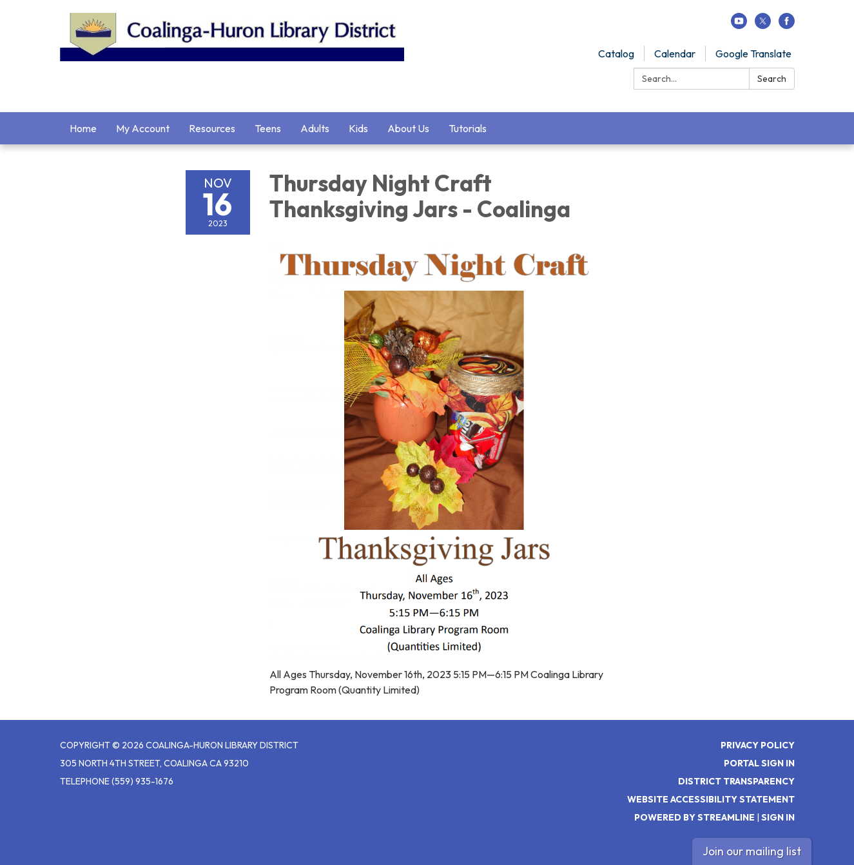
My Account (143, 128)
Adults (314, 128)
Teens (268, 128)
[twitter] (763, 25)
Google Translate (753, 53)
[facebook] (787, 25)
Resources (212, 128)
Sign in (778, 817)
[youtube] (739, 25)
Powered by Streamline (694, 817)
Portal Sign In (759, 763)
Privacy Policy (758, 745)
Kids (358, 128)
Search (771, 78)
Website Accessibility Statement (711, 799)
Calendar (674, 53)
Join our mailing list (752, 851)
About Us (408, 128)
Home (83, 128)
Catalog (616, 53)
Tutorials (468, 128)
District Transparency (736, 781)
